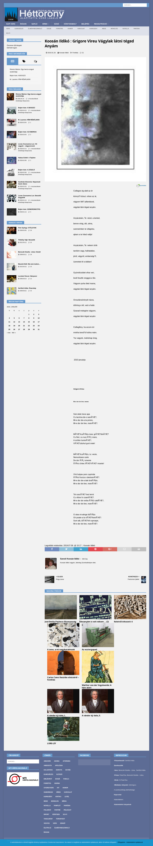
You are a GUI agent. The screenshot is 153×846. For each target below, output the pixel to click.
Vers (8, 28)
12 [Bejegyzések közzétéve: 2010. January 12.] (14, 322)
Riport (46, 814)
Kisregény (93, 28)
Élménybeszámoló (35, 28)
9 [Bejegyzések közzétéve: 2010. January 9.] (33, 318)
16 (31, 230)
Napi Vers (10, 24)
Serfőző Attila (129, 760)
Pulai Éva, (123, 775)
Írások (23, 24)
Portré (57, 810)
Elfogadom (121, 842)
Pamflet (57, 805)
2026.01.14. (23, 200)
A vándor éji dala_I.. (56, 715)
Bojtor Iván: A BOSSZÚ (18, 75)
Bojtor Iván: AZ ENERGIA (27, 132)
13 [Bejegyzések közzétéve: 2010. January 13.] (19, 322)
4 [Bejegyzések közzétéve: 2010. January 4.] (9, 318)
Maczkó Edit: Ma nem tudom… (29, 264)
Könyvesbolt (70, 24)
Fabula (66, 779)
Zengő (62, 823)
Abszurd (47, 761)
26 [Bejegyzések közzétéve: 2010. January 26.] (14, 329)
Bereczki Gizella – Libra (127, 770)
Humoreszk (48, 792)
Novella (126, 28)
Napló (34, 24)
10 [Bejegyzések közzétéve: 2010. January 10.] (38, 318)
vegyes (47, 823)
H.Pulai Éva (123, 780)
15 (31, 242)
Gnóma (57, 783)
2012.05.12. (23, 242)
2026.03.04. (23, 122)
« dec (9, 333)
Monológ (114, 28)
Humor (70, 28)
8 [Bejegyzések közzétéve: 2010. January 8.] (28, 318)
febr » (14, 333)
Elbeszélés (19, 28)
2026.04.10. (20, 98)
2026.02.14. (23, 148)
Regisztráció (100, 24)
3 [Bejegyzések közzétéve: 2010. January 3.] (38, 314)
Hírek (45, 24)
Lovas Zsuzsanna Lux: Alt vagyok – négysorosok (27, 145)
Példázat (67, 810)
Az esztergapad (89, 649)
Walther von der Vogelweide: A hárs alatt (96, 686)
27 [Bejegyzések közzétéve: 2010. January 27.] (19, 329)
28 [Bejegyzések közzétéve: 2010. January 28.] (24, 329)
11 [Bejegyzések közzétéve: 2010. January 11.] (9, 322)
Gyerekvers (49, 788)
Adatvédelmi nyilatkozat (134, 842)
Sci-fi (8, 33)
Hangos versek (15, 222)
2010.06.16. (23, 266)
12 (31, 278)
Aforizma (66, 761)
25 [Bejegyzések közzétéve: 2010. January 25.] (9, 329)
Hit (58, 788)
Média (64, 801)
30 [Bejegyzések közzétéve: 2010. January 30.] (34, 329)
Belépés (85, 24)
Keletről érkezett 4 (123, 621)
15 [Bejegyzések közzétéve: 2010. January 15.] (29, 322)
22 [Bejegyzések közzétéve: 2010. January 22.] (29, 326)
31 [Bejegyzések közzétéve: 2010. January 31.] (38, 329)
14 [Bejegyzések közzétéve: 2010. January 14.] (24, 322)
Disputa (59, 770)
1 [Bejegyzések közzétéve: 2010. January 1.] (28, 314)
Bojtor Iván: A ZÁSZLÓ (26, 170)
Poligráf (47, 810)
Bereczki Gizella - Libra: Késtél (29, 252)
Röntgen (56, 814)
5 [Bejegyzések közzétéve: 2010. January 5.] (14, 318)
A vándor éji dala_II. (91, 715)
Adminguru (132, 785)
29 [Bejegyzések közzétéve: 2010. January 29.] (29, 329)
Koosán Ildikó (64, 53)
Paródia (137, 28)
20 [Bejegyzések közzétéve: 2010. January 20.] (19, 326)
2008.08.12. (23, 254)
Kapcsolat (117, 795)
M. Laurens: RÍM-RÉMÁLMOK (20, 79)
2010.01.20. (52, 53)
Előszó (59, 774)
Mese (104, 28)
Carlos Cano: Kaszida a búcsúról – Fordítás (63, 678)
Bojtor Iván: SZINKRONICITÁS (29, 209)
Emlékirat (48, 779)
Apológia (59, 765)
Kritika (58, 796)
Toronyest (60, 819)
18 (31, 254)
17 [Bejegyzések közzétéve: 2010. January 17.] (38, 322)
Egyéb (67, 770)
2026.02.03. (23, 186)
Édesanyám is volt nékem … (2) (94, 621)
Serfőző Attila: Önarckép (27, 288)
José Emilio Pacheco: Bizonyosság (60, 621)
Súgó (56, 24)
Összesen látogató (14, 45)
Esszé (49, 28)
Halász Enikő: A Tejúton (27, 158)
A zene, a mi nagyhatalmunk (61, 649)
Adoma (56, 761)
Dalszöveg (48, 770)
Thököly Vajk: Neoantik (26, 240)
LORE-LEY (51, 743)
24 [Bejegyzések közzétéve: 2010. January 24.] (38, 326)
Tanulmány (48, 819)
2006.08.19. (23, 278)
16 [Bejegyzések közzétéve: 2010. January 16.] (34, 322)
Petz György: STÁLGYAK (27, 228)
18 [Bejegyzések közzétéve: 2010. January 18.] (9, 326)
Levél (67, 796)
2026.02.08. (23, 160)
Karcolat (81, 28)
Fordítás (59, 28)
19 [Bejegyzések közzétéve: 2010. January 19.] (14, 326)
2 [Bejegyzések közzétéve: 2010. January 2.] (33, 314)
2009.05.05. (23, 230)
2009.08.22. (23, 290)
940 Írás (85, 559)
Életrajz (47, 828)
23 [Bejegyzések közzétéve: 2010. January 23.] (34, 326)
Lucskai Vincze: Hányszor (27, 276)
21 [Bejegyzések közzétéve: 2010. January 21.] (24, 326)
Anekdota (48, 765)
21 (83, 53)
